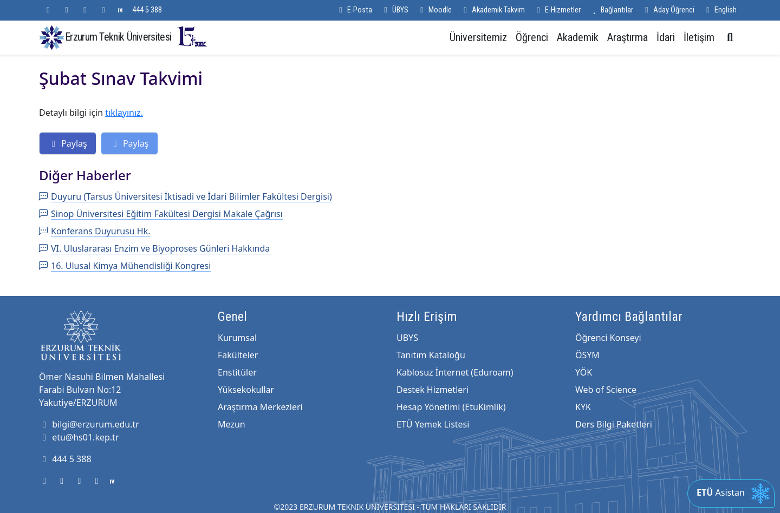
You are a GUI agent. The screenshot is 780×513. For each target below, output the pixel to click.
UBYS (407, 338)
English (720, 10)
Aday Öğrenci (668, 10)
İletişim (699, 37)
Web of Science (605, 390)
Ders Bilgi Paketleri (613, 424)
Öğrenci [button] (532, 37)
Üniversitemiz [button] (478, 37)
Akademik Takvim (492, 10)
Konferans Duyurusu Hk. (95, 231)
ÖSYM (587, 355)
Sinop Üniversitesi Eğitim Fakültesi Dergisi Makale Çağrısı (161, 214)
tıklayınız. (124, 113)
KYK (583, 407)
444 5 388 (147, 10)
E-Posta (354, 10)
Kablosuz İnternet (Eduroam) (454, 372)
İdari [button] (665, 37)
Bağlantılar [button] (611, 10)
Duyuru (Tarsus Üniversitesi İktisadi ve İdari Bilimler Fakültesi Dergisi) (185, 196)
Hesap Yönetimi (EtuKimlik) (450, 407)
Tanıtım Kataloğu (430, 355)
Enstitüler (237, 372)
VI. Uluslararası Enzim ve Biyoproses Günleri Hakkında (154, 248)
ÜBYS (394, 10)
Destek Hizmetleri (432, 390)
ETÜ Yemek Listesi (432, 424)
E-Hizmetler (557, 10)
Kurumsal (237, 338)
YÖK (583, 372)
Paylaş (67, 143)
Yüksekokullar (246, 390)
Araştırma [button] (627, 37)
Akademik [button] (578, 37)
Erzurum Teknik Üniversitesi (136, 36)
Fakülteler (238, 355)
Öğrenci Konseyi (608, 338)
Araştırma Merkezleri (260, 407)
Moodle (434, 10)
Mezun (231, 424)
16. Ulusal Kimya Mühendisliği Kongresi (125, 266)
